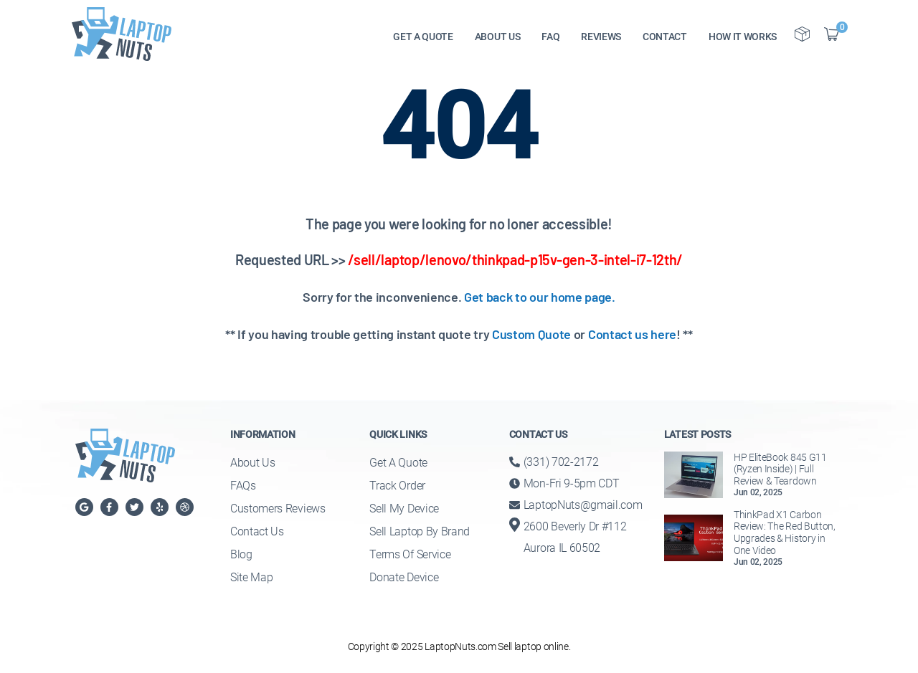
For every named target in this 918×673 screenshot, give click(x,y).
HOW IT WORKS (743, 36)
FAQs (243, 485)
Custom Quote (531, 334)
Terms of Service (409, 554)
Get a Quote (398, 462)
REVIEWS (601, 36)
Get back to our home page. (539, 297)
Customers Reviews (278, 508)
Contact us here (632, 334)
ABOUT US (497, 36)
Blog (241, 554)
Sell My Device (404, 508)
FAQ (550, 36)
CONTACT (665, 36)
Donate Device (403, 577)
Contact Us (257, 531)
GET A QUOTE (423, 36)
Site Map (251, 577)
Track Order (397, 485)
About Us (252, 462)
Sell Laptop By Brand (419, 531)
